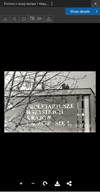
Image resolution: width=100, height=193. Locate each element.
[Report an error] (48, 18)
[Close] (95, 3)
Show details (84, 11)
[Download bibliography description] (39, 19)
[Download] (5, 18)
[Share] (14, 18)
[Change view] (31, 18)
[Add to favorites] (23, 18)
